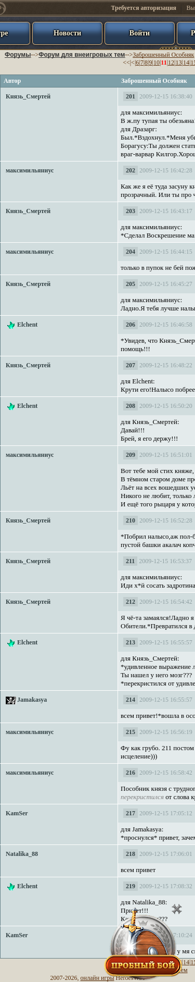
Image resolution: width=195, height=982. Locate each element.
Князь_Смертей (28, 96)
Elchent (27, 324)
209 (130, 454)
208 (130, 405)
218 (130, 853)
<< (126, 62)
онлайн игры (97, 977)
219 (130, 886)
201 (130, 96)
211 (130, 561)
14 (186, 62)
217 (130, 813)
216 (130, 772)
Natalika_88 (22, 853)
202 (130, 170)
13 (178, 62)
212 (130, 601)
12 (171, 62)
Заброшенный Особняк (163, 54)
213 (130, 642)
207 (130, 365)
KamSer (17, 813)
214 (130, 699)
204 (130, 251)
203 (130, 211)
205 (130, 284)
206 (130, 324)
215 (130, 732)
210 (130, 520)
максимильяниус (30, 170)
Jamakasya (32, 699)
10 (156, 62)
